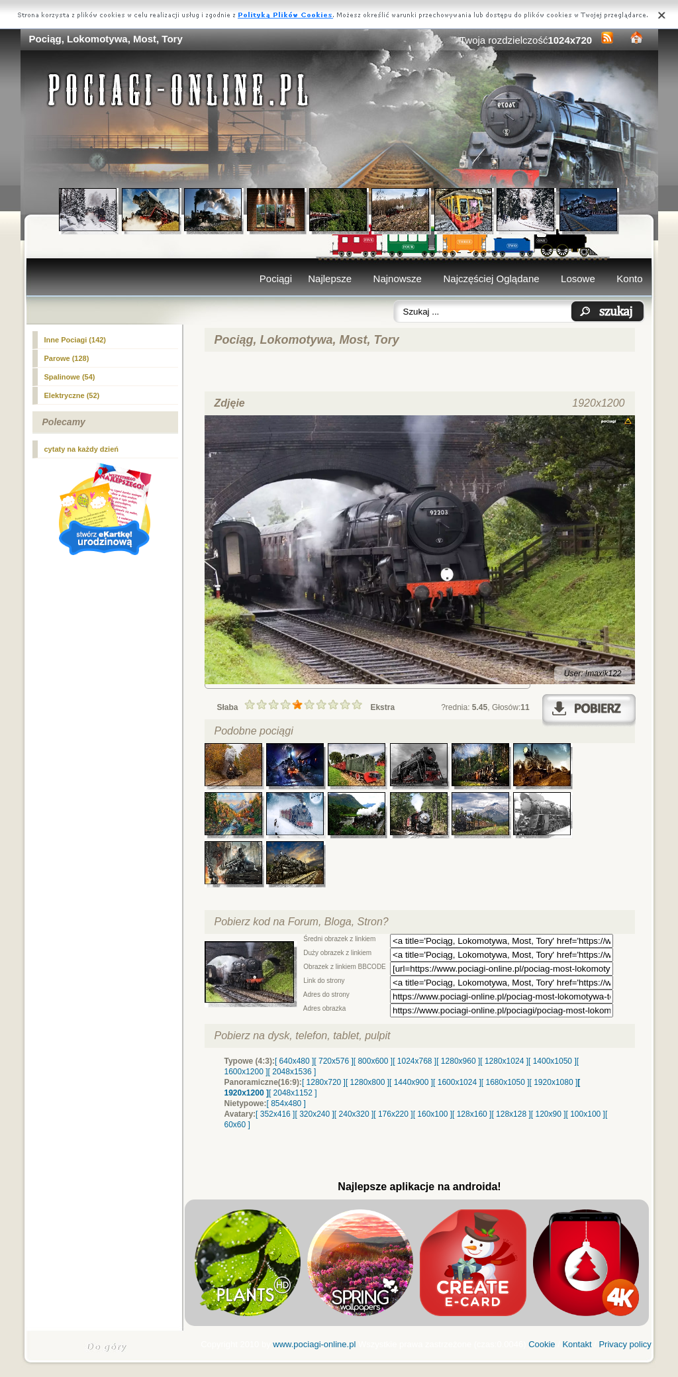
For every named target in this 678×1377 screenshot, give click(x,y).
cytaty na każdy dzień (81, 449)
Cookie (541, 1344)
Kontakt (576, 1344)
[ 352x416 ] (275, 1114)
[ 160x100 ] (432, 1114)
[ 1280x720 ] (324, 1082)
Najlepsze (330, 278)
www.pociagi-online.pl (314, 1344)
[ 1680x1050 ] (505, 1082)
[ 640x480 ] (294, 1061)
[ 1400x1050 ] (552, 1061)
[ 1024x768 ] (414, 1061)
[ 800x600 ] (373, 1061)
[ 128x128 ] (510, 1114)
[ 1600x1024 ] (457, 1082)
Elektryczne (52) (72, 395)
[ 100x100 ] (585, 1114)
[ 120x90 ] (548, 1114)
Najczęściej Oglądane (491, 278)
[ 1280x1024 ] (504, 1061)
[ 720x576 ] (333, 1061)
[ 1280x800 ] (367, 1082)
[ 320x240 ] (314, 1114)
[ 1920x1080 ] (554, 1082)
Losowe (578, 278)
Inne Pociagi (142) (75, 340)
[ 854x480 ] (286, 1103)
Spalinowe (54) (69, 377)
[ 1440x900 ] (411, 1082)
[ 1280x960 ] (458, 1061)
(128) (66, 358)
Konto (629, 278)
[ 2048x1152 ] (293, 1092)
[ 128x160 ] (471, 1114)
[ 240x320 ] (353, 1114)
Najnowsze (397, 278)
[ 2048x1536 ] (292, 1071)
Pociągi (276, 278)
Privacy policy (625, 1344)
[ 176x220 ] (392, 1114)
